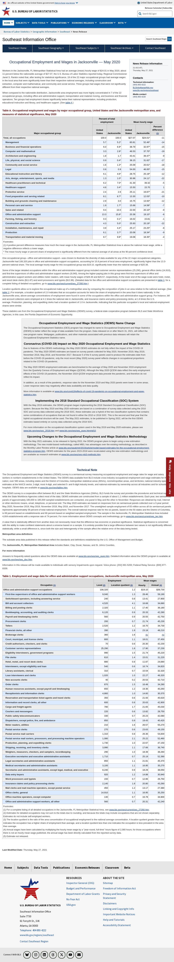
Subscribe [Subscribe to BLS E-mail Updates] (167, 8)
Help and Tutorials (114, 919)
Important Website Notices (119, 914)
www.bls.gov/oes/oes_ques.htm (94, 556)
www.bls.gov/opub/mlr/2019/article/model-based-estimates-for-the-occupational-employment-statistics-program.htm (86, 450)
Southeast (65, 31)
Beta (127, 867)
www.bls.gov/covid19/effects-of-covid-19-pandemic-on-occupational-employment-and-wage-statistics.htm (83, 393)
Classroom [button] (106, 22)
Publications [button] (59, 22)
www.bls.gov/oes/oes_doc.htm (17, 559)
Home (8, 867)
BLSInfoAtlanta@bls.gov (143, 88)
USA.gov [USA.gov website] (71, 904)
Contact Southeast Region (34, 941)
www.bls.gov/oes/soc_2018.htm (38, 430)
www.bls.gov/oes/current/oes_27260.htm (67, 283)
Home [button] (7, 22)
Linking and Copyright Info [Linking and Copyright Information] (118, 908)
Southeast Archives (121, 48)
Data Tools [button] (39, 22)
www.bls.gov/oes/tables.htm (53, 487)
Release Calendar (153, 8)
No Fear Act (73, 899)
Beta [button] (121, 22)
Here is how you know (65, 2)
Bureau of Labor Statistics (17, 31)
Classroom (112, 867)
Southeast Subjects (86, 48)
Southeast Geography (50, 48)
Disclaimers (110, 903)
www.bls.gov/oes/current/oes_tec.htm (144, 516)
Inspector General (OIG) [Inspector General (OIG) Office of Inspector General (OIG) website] (80, 883)
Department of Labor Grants (83, 894)
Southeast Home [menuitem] (17, 48)
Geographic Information (45, 31)
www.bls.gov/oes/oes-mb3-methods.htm (80, 454)
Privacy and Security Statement (114, 896)
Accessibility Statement (117, 925)
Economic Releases (87, 867)
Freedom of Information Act (119, 888)
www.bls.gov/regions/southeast (146, 90)
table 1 (161, 280)
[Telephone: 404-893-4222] (40, 930)
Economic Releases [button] (83, 22)
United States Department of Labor (154, 2)
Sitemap (108, 883)
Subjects (23, 867)
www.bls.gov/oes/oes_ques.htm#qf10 (77, 430)
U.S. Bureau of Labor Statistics (35, 11)
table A (68, 102)
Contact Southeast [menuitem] (155, 48)
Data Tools (41, 867)
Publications (61, 867)
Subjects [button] (21, 22)
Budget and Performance (80, 888)
